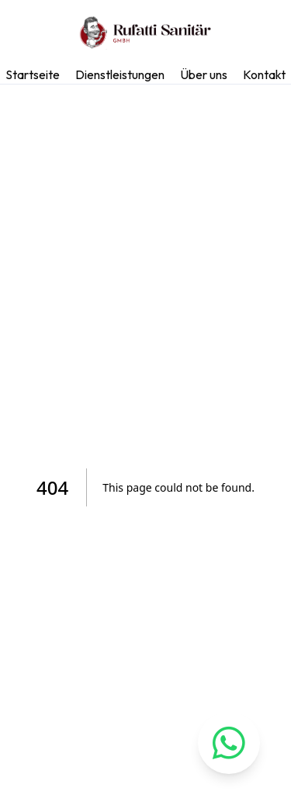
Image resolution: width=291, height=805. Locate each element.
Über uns (203, 74)
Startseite (32, 74)
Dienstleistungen (120, 74)
